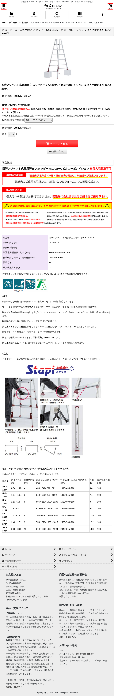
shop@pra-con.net (85, 654)
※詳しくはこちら (39, 596)
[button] (4, 6)
